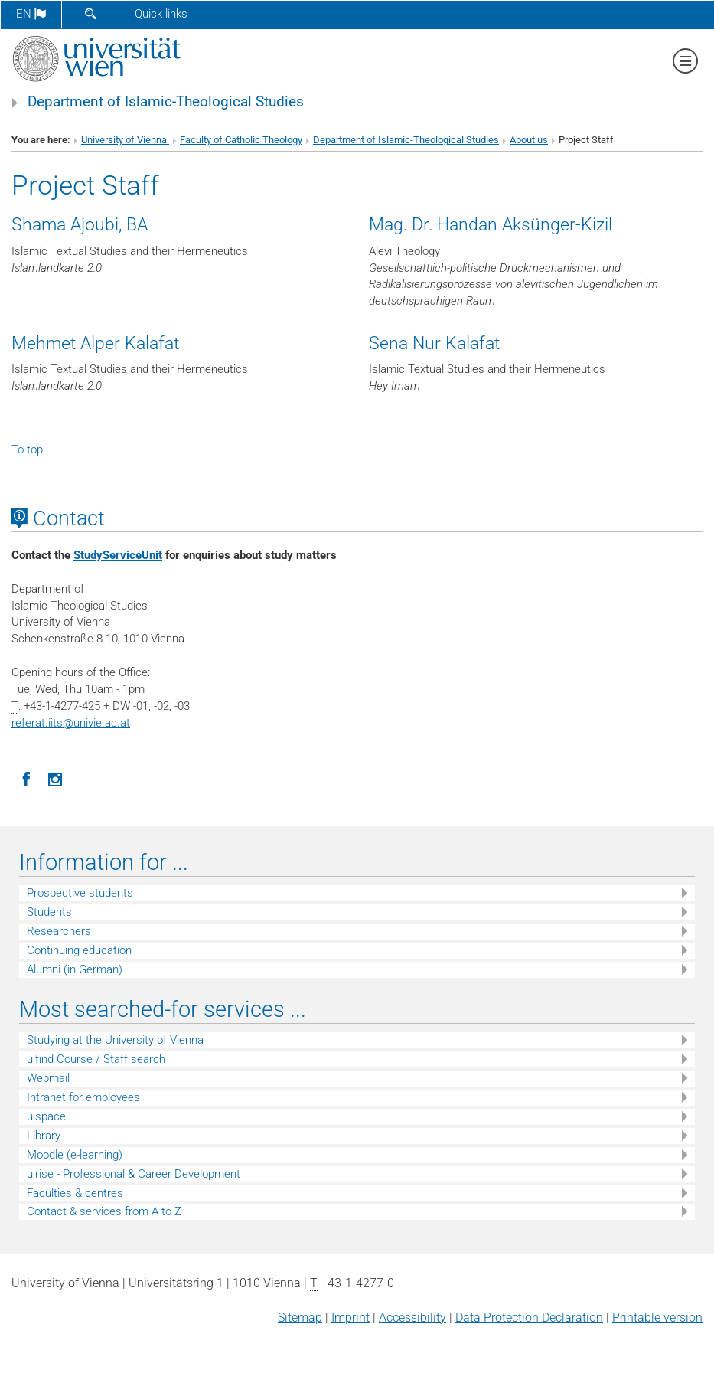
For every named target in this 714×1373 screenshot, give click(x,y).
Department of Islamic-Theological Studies (166, 101)
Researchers (59, 931)
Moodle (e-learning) (74, 1155)
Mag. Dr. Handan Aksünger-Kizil (490, 224)
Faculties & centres (75, 1193)
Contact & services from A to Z (104, 1211)
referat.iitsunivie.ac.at (70, 723)
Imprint (350, 1317)
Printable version (657, 1317)
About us (529, 139)
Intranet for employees (83, 1097)
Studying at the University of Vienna (115, 1040)
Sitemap (300, 1317)
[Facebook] (26, 778)
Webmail (48, 1078)
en (31, 14)
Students (49, 912)
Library (43, 1136)
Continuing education (79, 950)
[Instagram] (55, 778)
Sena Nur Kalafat (434, 343)
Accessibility (412, 1317)
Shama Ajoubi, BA (79, 224)
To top (27, 449)
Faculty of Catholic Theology (241, 139)
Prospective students (80, 893)
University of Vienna (125, 139)
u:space (46, 1116)
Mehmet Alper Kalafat (95, 343)
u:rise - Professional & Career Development (133, 1174)
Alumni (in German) (74, 969)
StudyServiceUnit (117, 555)
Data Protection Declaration (529, 1317)
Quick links (161, 14)
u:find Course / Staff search (96, 1059)
